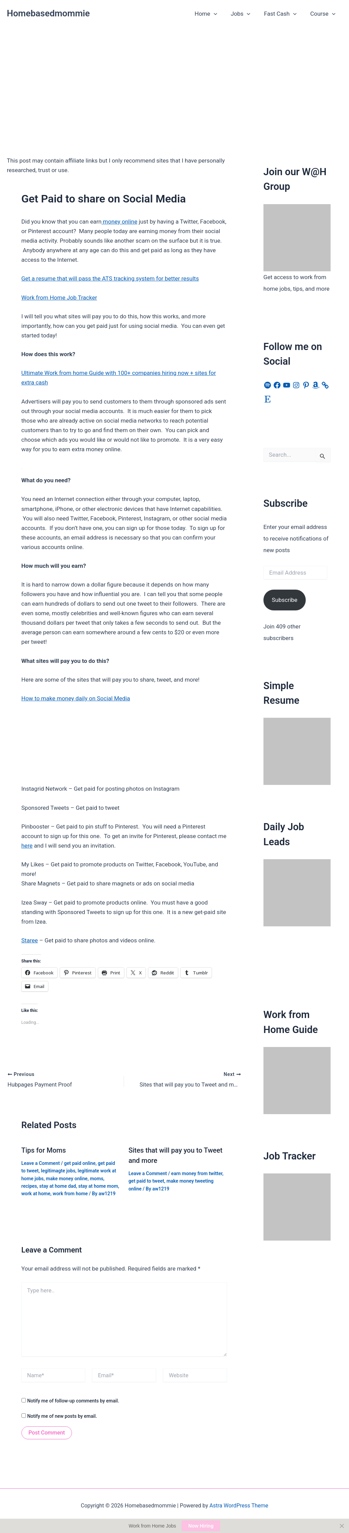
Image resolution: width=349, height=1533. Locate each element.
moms (96, 1177)
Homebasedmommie (48, 13)
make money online (67, 1177)
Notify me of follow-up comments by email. (73, 1400)
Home (213, 13)
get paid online (79, 1162)
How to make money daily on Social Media (75, 698)
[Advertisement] (174, 78)
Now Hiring (201, 1526)
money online (119, 221)
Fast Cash (283, 13)
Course (323, 13)
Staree (29, 940)
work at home (35, 1193)
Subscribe (284, 599)
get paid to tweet (146, 1180)
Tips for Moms (43, 1149)
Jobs (246, 13)
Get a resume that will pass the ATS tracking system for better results (110, 278)
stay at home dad (57, 1185)
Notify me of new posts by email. (62, 1415)
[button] (220, 13)
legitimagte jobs (58, 1170)
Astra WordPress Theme (239, 1505)
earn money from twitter (196, 1172)
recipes (29, 1185)
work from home (70, 1193)
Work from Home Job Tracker (59, 297)
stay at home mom (98, 1185)
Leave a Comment (40, 1162)
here (27, 845)
